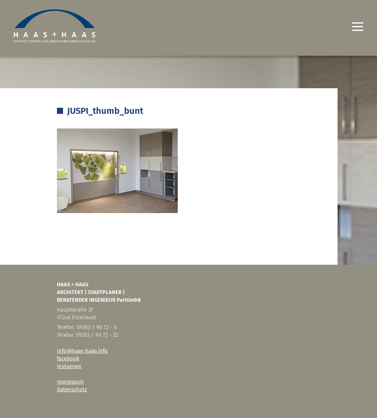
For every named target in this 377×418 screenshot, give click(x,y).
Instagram (69, 366)
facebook (68, 358)
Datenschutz (72, 389)
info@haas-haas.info (82, 351)
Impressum (70, 382)
